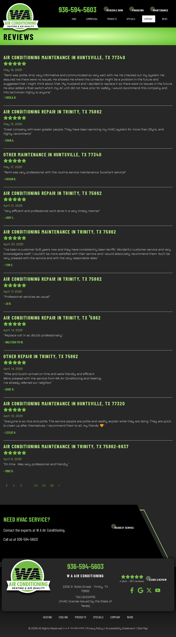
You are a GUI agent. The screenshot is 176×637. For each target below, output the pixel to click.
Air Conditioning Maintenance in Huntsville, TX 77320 (64, 403)
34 (36, 485)
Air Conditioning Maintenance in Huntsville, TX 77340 (64, 57)
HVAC (74, 18)
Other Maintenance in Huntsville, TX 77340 (52, 154)
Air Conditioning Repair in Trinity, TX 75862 (52, 111)
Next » (59, 485)
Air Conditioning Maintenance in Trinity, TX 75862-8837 (66, 446)
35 (44, 485)
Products (112, 18)
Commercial (92, 18)
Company (148, 18)
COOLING (63, 617)
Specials (130, 18)
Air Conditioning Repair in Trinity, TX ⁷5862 (52, 318)
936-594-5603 (77, 9)
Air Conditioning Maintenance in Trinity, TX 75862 (59, 232)
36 (52, 485)
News (164, 18)
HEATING (47, 617)
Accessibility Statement (120, 628)
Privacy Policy (94, 628)
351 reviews (137, 581)
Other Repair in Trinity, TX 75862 (40, 356)
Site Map (142, 628)
